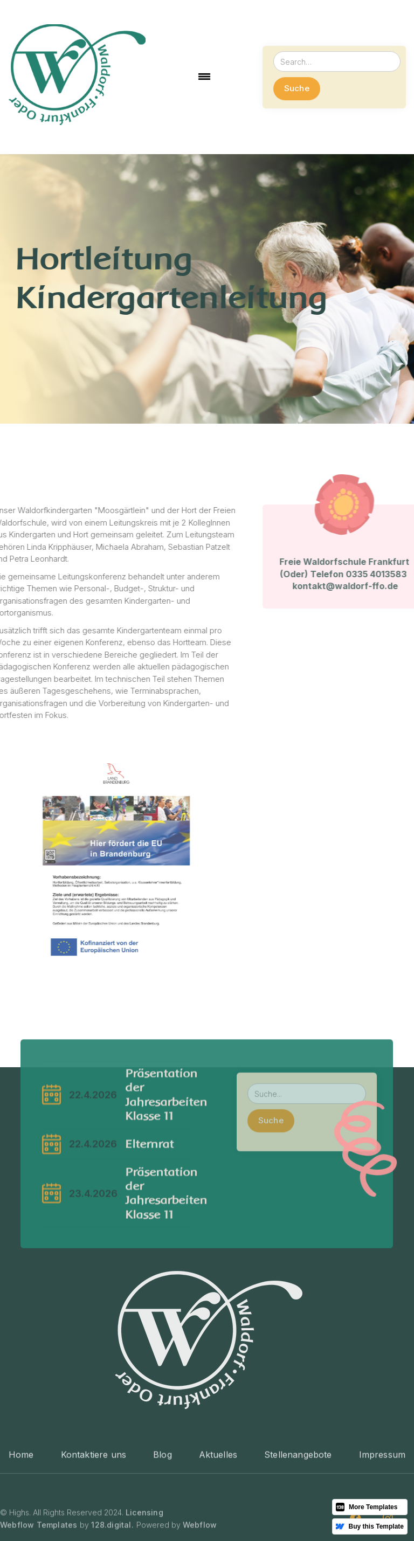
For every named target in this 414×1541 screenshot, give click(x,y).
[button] (204, 77)
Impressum (382, 1493)
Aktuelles (218, 1493)
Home (21, 1493)
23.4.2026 (94, 1219)
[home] (77, 77)
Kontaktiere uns (93, 1493)
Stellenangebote (298, 1493)
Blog (162, 1493)
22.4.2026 (94, 1120)
